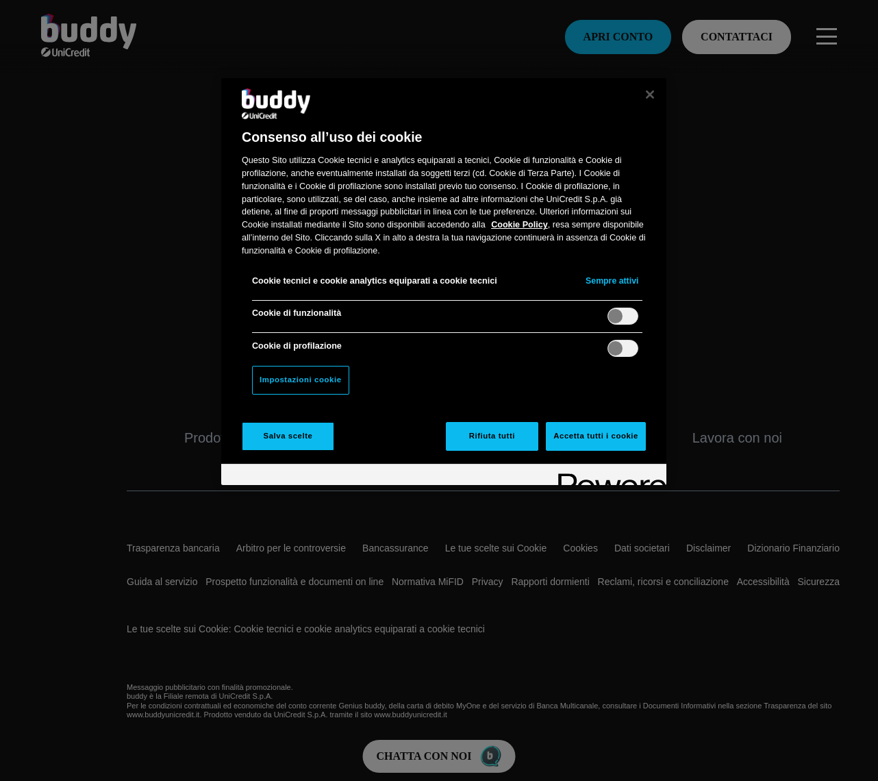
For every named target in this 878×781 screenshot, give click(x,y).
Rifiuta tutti (492, 436)
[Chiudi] (650, 94)
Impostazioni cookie (301, 379)
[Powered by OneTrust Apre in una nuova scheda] (607, 476)
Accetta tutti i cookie (595, 436)
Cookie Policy (519, 225)
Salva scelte (288, 436)
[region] (443, 281)
